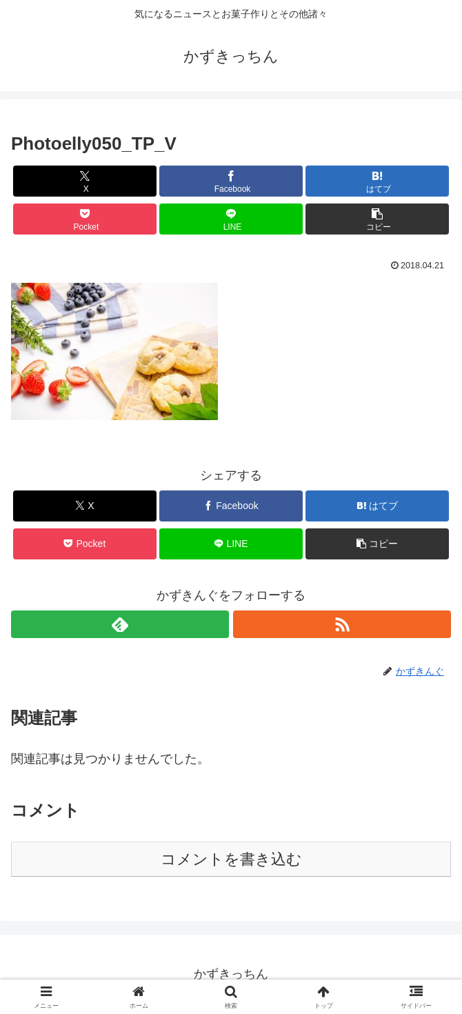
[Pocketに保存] (84, 219)
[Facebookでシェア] (230, 181)
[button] (376, 219)
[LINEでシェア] (230, 219)
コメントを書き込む (231, 859)
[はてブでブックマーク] (376, 181)
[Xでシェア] (84, 181)
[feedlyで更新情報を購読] (120, 624)
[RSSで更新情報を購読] (342, 624)
